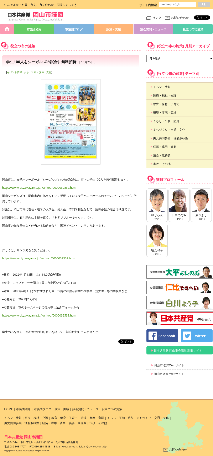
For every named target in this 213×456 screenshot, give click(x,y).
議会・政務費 (162, 155)
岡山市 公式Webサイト (169, 365)
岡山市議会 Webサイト (169, 374)
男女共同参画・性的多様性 (170, 138)
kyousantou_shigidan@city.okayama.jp (84, 446)
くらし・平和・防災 (166, 121)
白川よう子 (179, 302)
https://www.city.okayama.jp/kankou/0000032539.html (39, 188)
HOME (7, 29)
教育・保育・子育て (166, 104)
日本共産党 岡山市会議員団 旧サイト (178, 350)
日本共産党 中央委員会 (179, 318)
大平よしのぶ (179, 272)
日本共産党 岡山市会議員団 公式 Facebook (162, 335)
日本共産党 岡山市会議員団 (35, 16)
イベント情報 (14, 72)
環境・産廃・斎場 (164, 112)
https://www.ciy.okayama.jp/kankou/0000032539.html (38, 258)
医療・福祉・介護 (164, 95)
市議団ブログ (74, 29)
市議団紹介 (34, 29)
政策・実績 (113, 29)
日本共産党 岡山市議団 (23, 436)
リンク (153, 18)
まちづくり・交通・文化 (37, 72)
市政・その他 (162, 164)
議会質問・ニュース (153, 29)
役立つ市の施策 (193, 29)
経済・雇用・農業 (164, 147)
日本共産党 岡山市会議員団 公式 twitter (197, 335)
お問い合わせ (177, 18)
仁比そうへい (179, 287)
